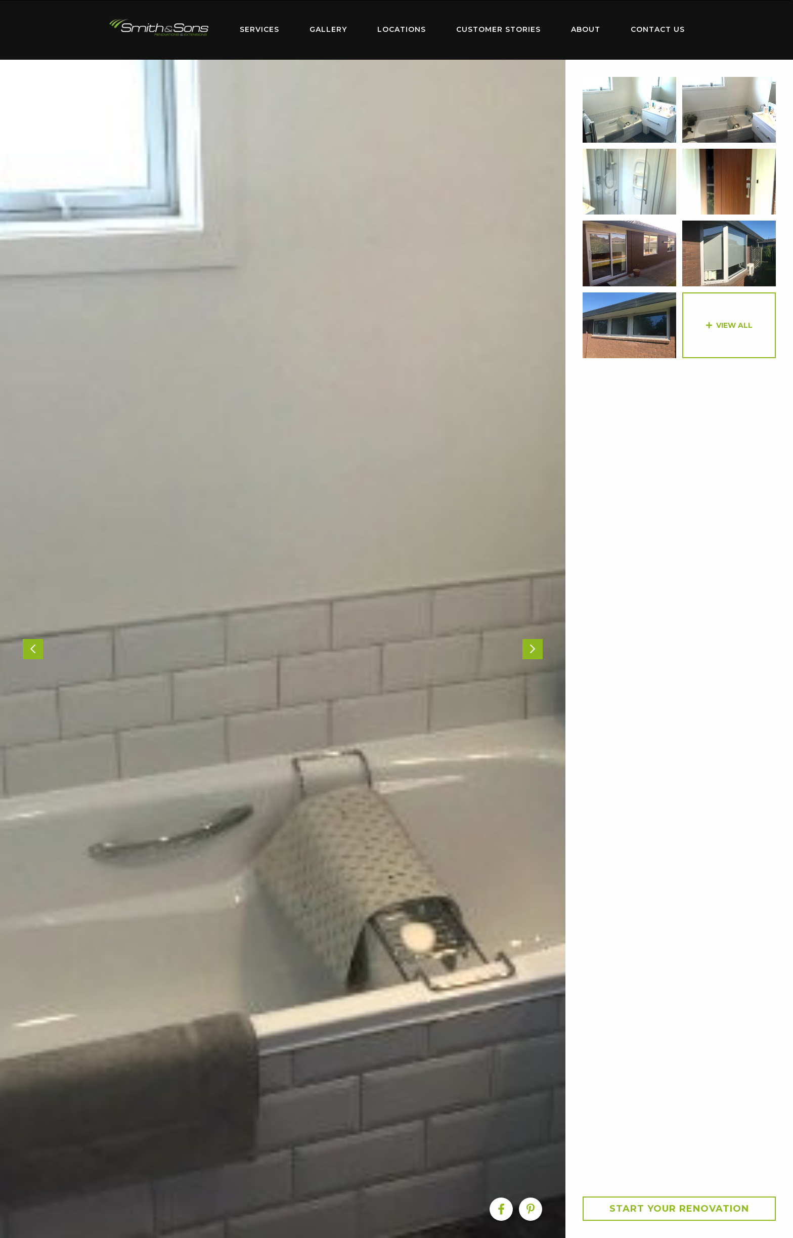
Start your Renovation (679, 1208)
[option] (282, 649)
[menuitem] (158, 29)
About (585, 29)
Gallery (328, 29)
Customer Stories (498, 29)
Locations (401, 29)
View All (734, 325)
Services (259, 29)
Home (158, 27)
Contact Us (658, 29)
